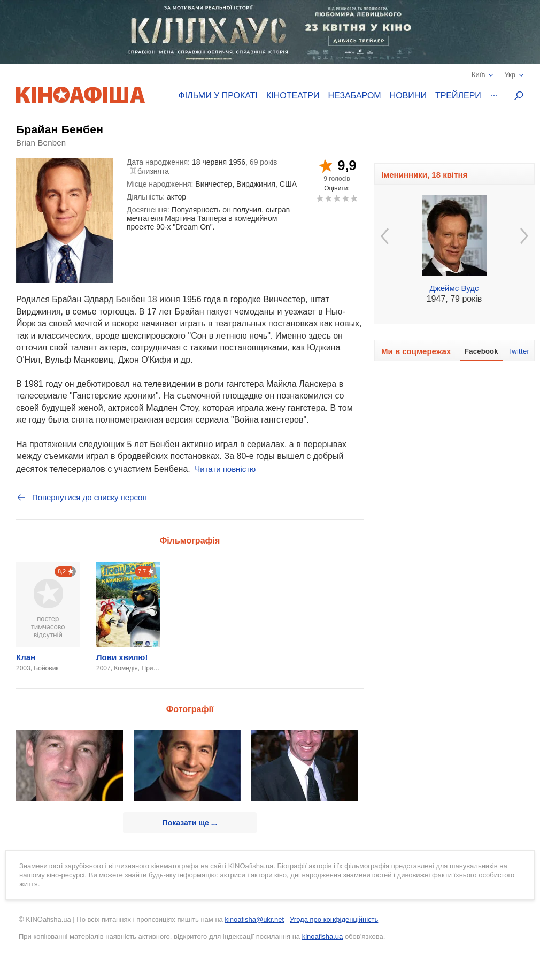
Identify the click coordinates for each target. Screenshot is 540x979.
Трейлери (458, 95)
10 (354, 198)
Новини (408, 95)
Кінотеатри (293, 95)
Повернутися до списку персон (81, 497)
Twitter (518, 351)
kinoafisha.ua (322, 936)
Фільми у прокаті (218, 95)
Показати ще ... (190, 823)
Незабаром (354, 95)
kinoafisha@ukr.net (254, 919)
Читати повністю (225, 468)
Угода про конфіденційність (334, 919)
